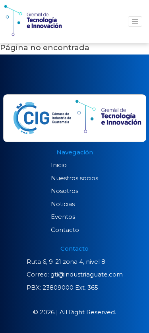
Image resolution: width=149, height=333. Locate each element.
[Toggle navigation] (135, 21)
